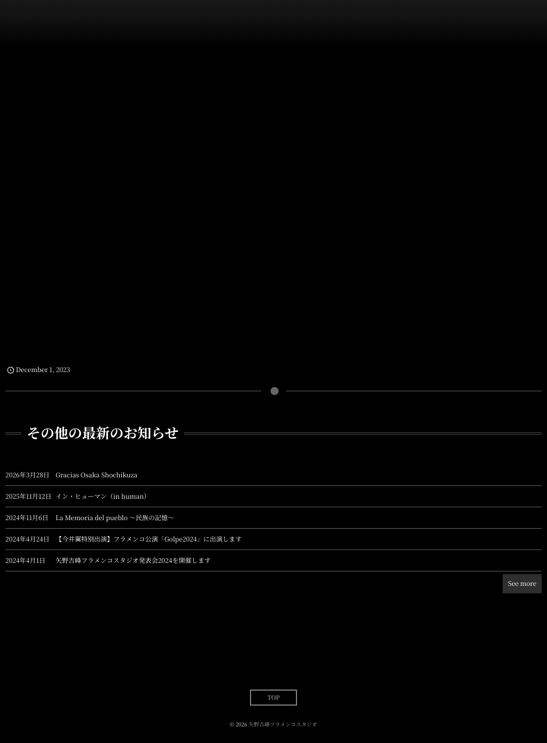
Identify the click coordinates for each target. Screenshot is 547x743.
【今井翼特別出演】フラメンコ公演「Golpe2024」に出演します (148, 539)
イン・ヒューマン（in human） (103, 496)
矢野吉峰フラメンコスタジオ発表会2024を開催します (133, 560)
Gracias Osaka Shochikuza (96, 474)
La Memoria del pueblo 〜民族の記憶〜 (115, 517)
